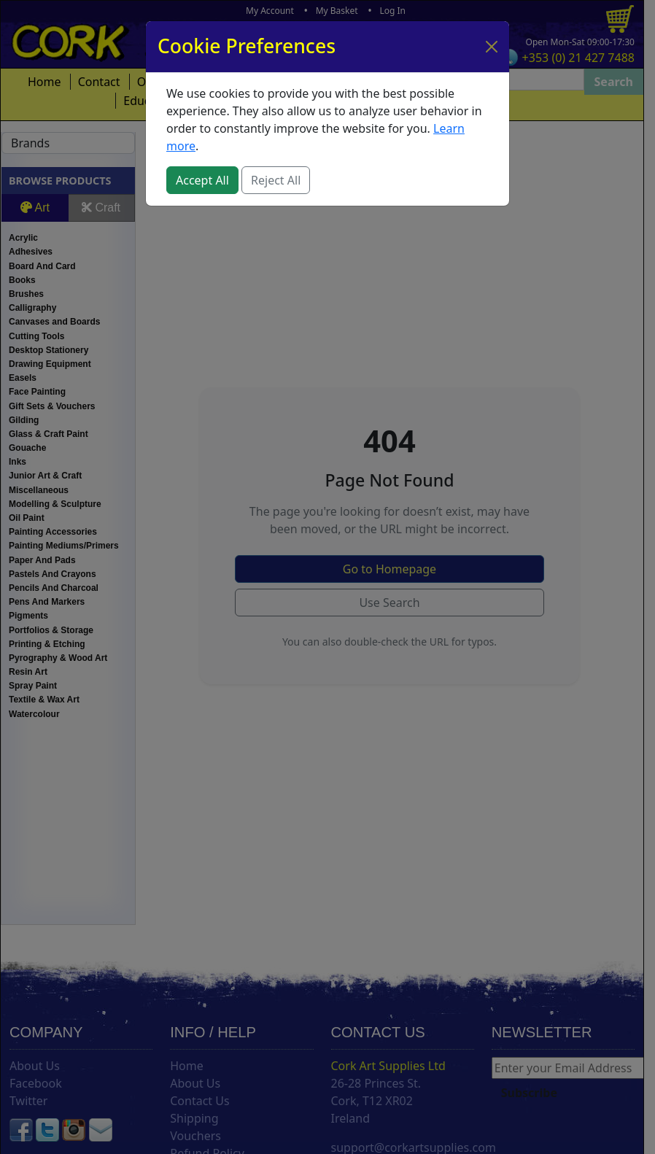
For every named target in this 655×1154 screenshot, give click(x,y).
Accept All (202, 180)
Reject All (276, 180)
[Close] (491, 46)
